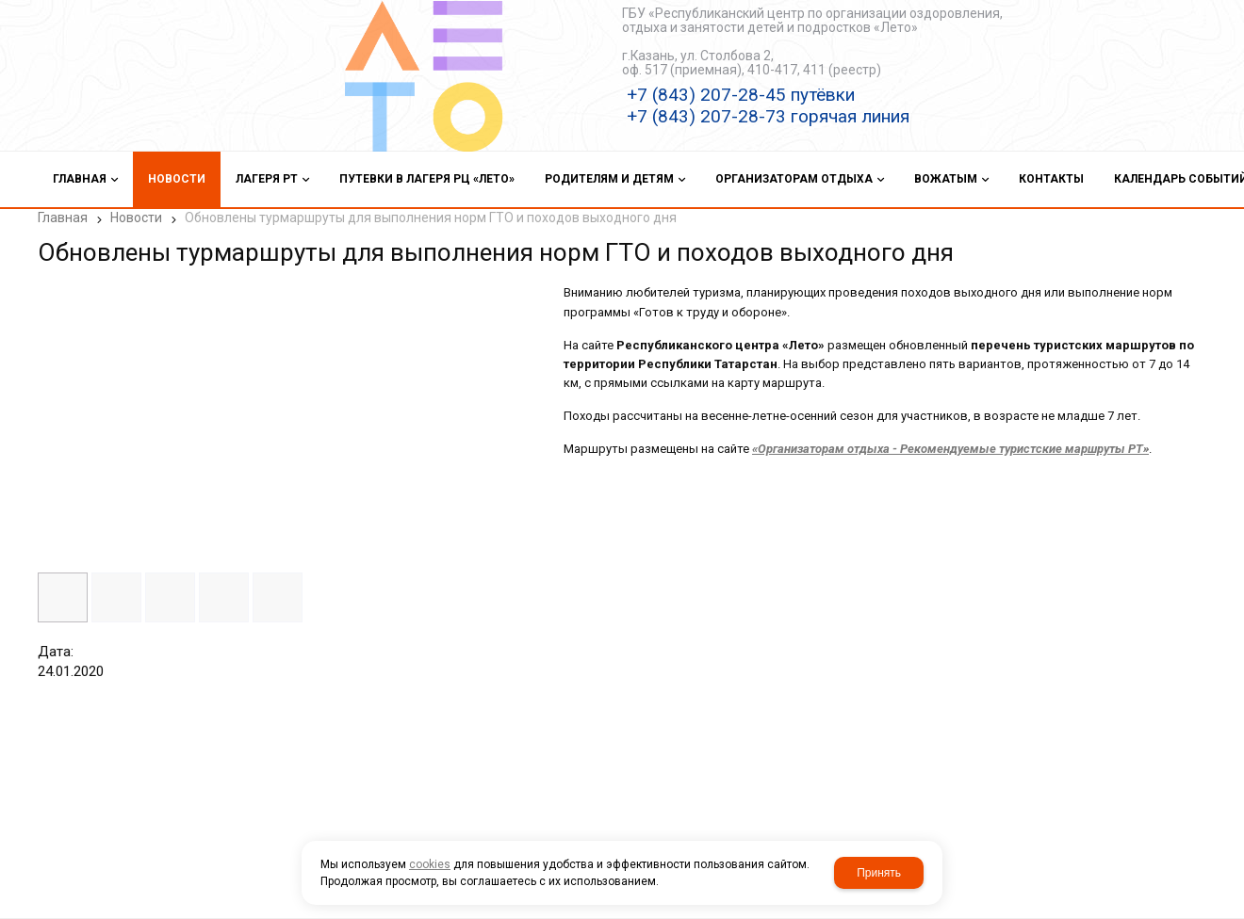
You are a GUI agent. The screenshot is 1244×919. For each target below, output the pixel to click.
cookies (429, 864)
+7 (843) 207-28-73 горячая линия (768, 116)
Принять (879, 872)
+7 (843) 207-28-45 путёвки (741, 94)
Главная (63, 217)
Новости (136, 217)
